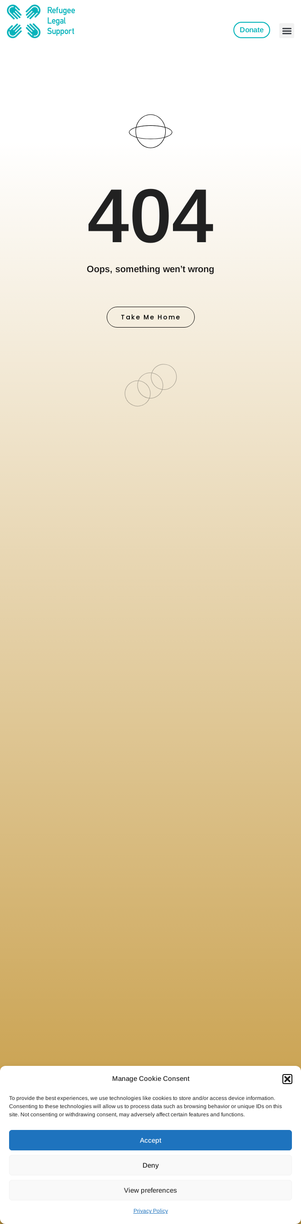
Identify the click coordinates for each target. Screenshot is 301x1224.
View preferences (150, 1190)
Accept (150, 1140)
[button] (287, 1079)
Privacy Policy (150, 1211)
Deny (151, 1165)
